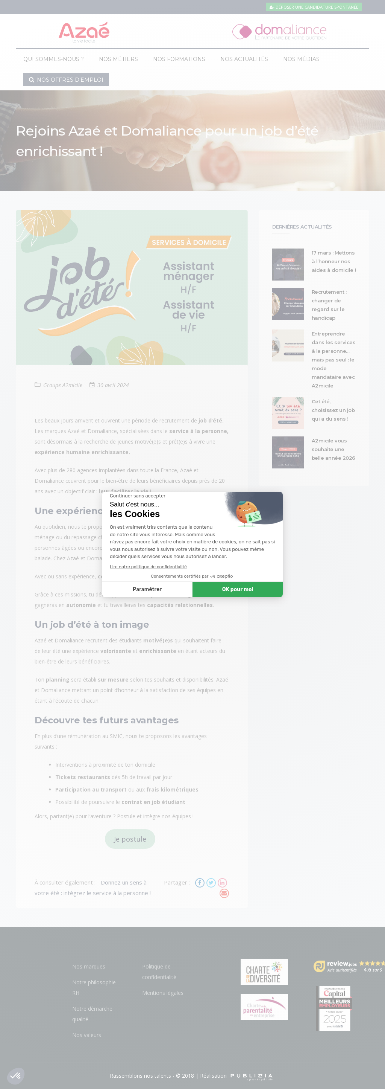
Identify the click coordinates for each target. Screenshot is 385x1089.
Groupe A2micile (62, 385)
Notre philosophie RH (94, 987)
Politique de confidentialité (159, 972)
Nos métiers (118, 59)
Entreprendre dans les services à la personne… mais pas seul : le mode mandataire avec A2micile (334, 360)
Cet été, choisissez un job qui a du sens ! (333, 410)
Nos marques (88, 966)
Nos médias (301, 59)
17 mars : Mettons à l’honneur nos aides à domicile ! (334, 261)
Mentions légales (162, 992)
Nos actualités (244, 59)
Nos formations (179, 59)
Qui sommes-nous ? (53, 59)
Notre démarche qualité (92, 1014)
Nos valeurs (86, 1035)
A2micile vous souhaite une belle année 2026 (333, 449)
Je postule (130, 838)
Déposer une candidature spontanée (314, 7)
